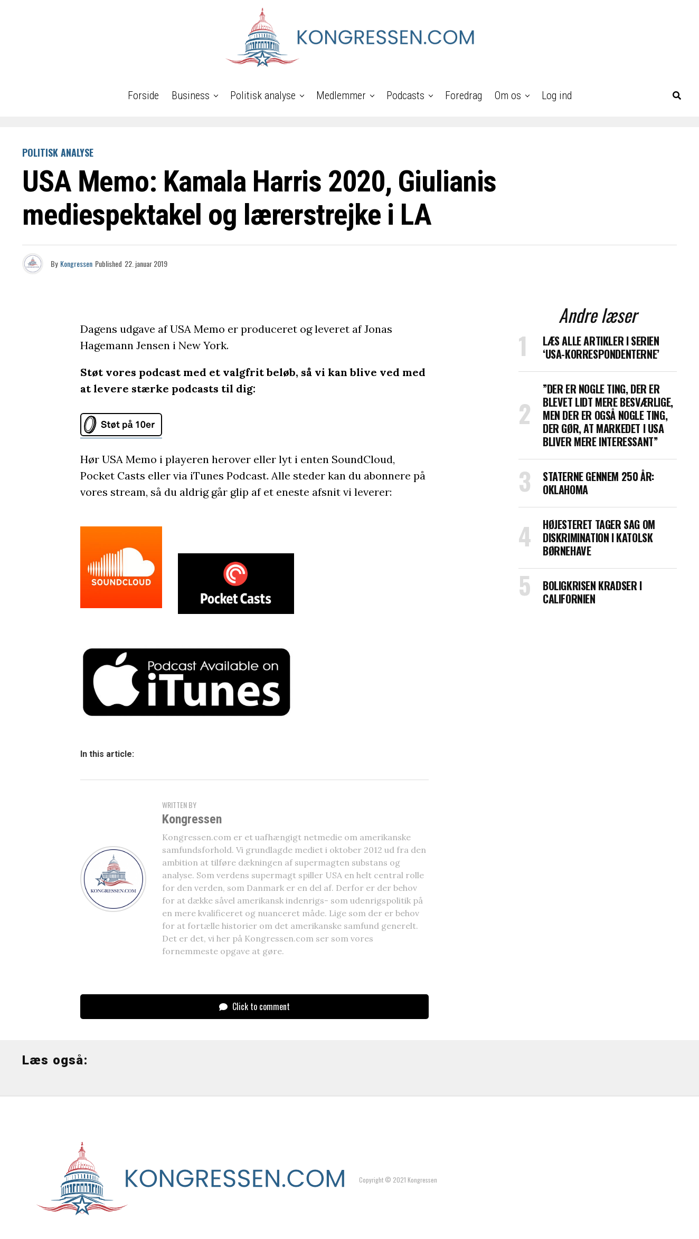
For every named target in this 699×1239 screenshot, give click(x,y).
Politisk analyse (263, 95)
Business (191, 95)
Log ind (557, 95)
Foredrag (463, 95)
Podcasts (405, 95)
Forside (143, 95)
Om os (508, 95)
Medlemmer (341, 95)
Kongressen (76, 263)
